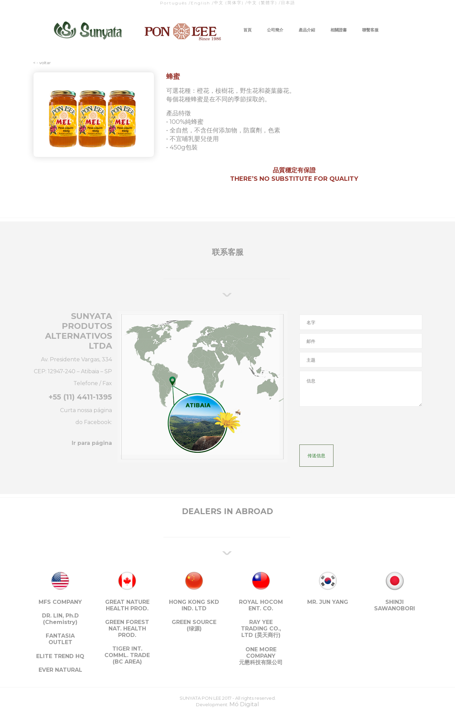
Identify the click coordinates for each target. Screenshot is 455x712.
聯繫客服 (370, 29)
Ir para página (92, 443)
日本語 (288, 2)
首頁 (247, 29)
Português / (175, 2)
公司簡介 (275, 29)
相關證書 (338, 29)
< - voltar (42, 62)
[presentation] (351, 428)
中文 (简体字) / (230, 2)
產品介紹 (307, 29)
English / (202, 2)
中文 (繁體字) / (264, 2)
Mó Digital (244, 704)
